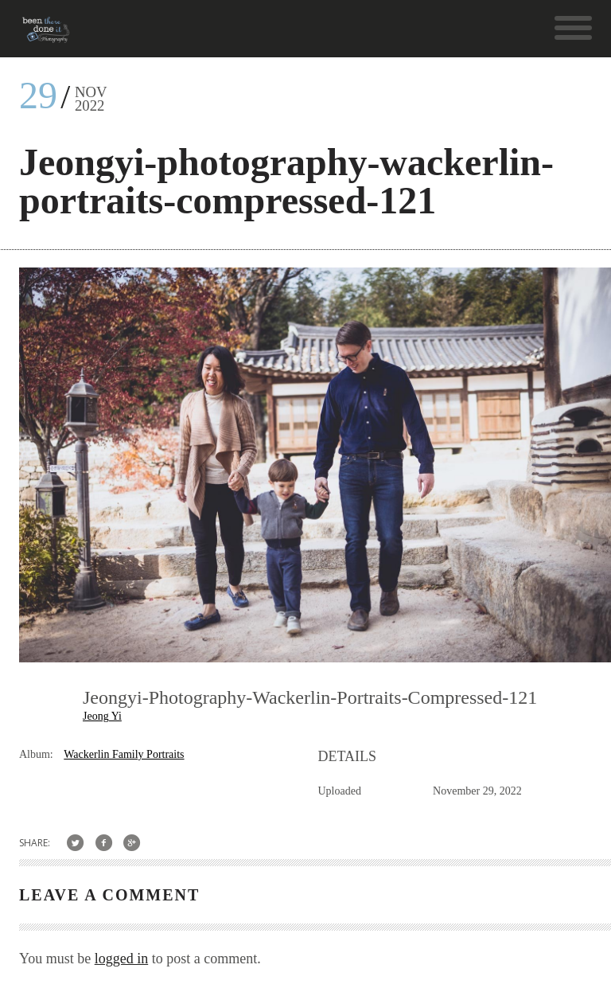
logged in (122, 959)
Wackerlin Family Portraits (124, 754)
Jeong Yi (102, 716)
